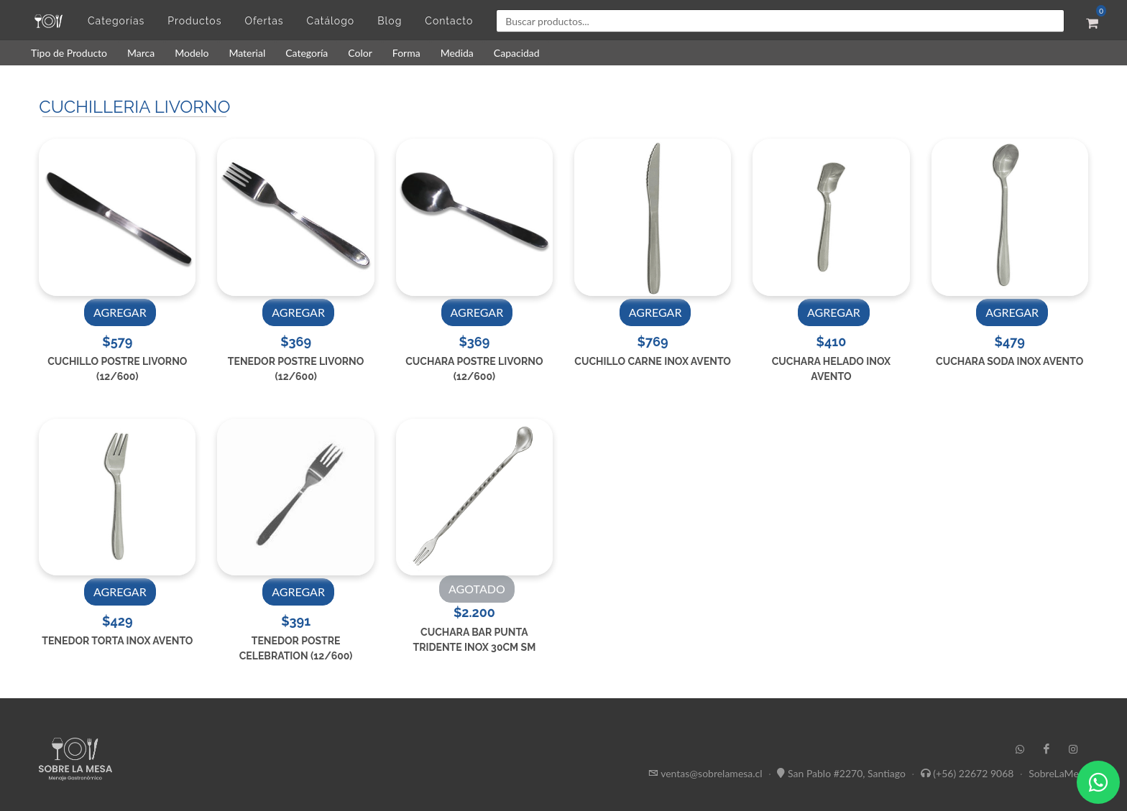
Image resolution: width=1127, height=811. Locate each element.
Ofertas (263, 21)
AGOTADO (476, 588)
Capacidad (517, 53)
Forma (406, 53)
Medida (457, 53)
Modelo (191, 53)
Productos (194, 21)
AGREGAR (120, 312)
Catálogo (331, 21)
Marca (141, 53)
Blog (389, 21)
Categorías (116, 21)
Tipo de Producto (69, 53)
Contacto (449, 21)
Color (360, 53)
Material (247, 53)
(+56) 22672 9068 (973, 773)
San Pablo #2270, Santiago (847, 773)
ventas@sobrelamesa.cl (711, 773)
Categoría (306, 53)
